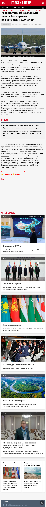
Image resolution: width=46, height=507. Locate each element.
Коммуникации (16, 24)
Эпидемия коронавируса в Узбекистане (32, 24)
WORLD (23, 8)
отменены (5, 156)
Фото (29, 11)
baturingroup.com (19, 505)
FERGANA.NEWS (21, 3)
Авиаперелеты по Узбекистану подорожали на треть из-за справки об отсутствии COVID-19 (22, 133)
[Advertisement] (23, 198)
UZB (19, 8)
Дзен (17, 174)
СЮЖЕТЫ (38, 11)
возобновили (27, 158)
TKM (15, 8)
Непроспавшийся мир (10, 464)
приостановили (13, 151)
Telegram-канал (7, 72)
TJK (10, 8)
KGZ (7, 8)
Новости (4, 11)
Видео (22, 11)
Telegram (7, 174)
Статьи (13, 11)
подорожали (36, 112)
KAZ (3, 8)
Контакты (6, 501)
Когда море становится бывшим (32, 464)
